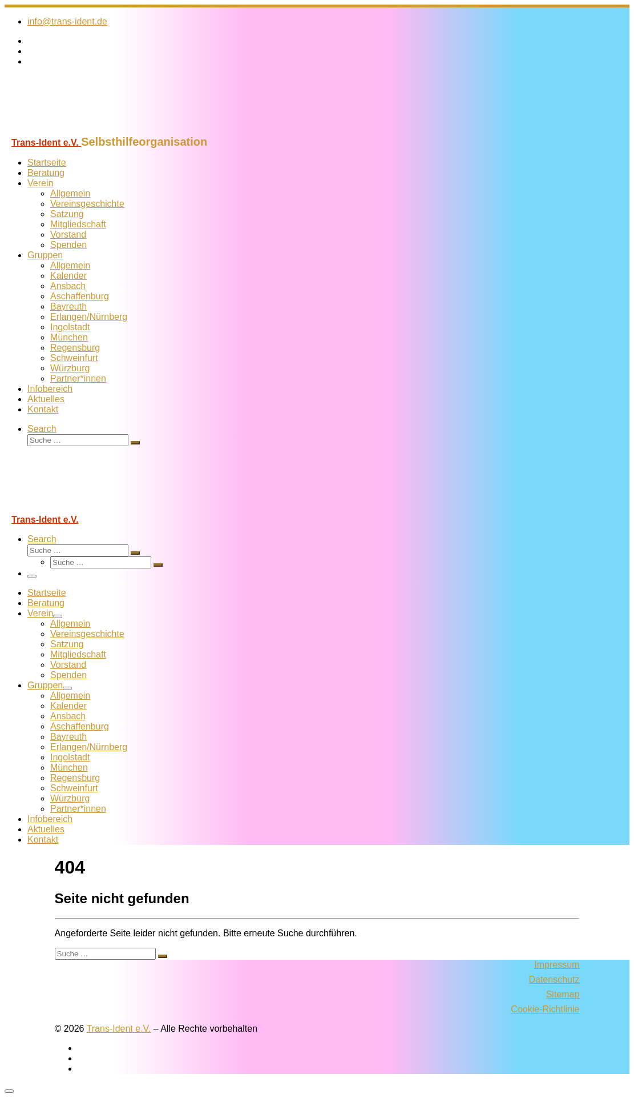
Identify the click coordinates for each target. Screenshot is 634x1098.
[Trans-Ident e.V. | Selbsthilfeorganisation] (76, 130)
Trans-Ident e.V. (119, 1028)
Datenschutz (553, 979)
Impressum (556, 964)
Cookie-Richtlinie (545, 1009)
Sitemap (563, 994)
